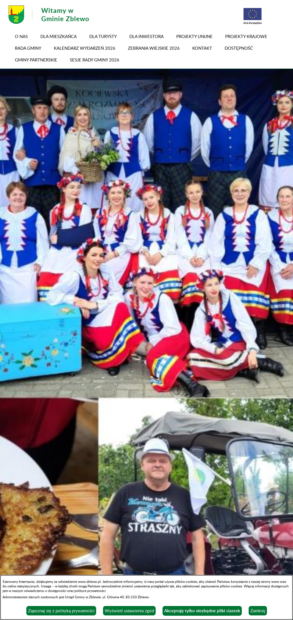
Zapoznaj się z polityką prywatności (61, 610)
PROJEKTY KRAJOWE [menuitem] (246, 36)
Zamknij (257, 610)
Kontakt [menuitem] (202, 48)
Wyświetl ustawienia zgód (129, 610)
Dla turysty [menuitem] (103, 36)
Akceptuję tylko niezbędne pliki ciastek (202, 611)
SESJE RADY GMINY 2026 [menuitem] (94, 60)
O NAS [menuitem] (21, 36)
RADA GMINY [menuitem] (28, 48)
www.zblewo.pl (89, 581)
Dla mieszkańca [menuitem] (58, 36)
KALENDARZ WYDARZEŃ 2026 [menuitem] (84, 48)
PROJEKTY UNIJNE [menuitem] (194, 36)
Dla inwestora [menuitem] (146, 36)
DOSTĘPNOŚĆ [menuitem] (239, 48)
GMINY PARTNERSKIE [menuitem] (36, 60)
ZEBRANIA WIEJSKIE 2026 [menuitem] (154, 48)
